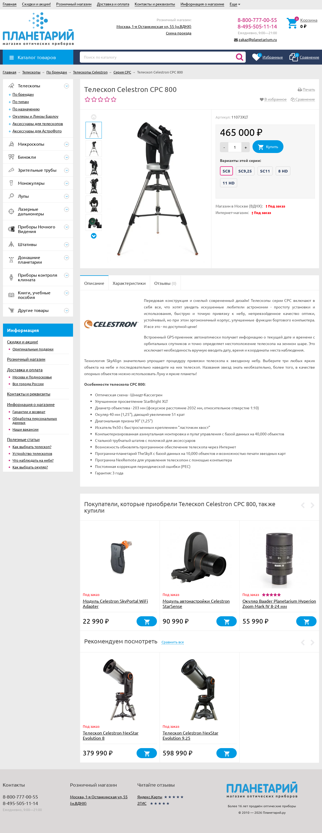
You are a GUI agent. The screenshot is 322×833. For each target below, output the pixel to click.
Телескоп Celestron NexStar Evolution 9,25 (190, 735)
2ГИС (142, 803)
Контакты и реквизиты (155, 3)
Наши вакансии (25, 429)
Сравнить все (173, 642)
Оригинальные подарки (32, 349)
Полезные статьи (23, 439)
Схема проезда (178, 33)
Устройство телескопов (32, 453)
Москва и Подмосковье (32, 377)
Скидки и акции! (36, 3)
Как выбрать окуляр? (30, 467)
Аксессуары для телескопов (37, 123)
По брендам (23, 94)
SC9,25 (245, 171)
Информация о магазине (202, 3)
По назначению (26, 108)
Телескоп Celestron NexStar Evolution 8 (110, 735)
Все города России (28, 383)
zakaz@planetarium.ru (258, 39)
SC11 (265, 171)
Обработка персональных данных (34, 420)
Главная (10, 3)
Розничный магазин (73, 3)
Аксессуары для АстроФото (37, 130)
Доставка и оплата (113, 3)
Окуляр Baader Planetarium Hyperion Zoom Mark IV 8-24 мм (279, 603)
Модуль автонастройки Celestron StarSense (196, 603)
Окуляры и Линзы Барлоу (35, 116)
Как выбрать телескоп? (31, 446)
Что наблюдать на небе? (32, 460)
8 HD (283, 171)
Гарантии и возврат (28, 411)
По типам (20, 101)
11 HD (229, 183)
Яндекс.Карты (149, 796)
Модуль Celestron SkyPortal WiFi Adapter (115, 603)
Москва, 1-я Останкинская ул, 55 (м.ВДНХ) (153, 26)
